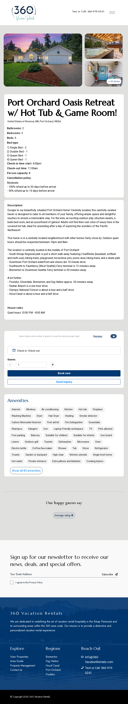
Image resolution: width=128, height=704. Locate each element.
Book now (64, 373)
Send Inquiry (64, 381)
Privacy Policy (35, 582)
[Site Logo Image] (23, 12)
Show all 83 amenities (26, 470)
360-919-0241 (96, 11)
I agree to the (29, 582)
